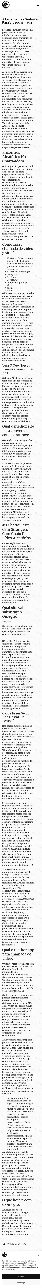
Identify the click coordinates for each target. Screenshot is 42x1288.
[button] (39, 1255)
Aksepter (21, 1277)
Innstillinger (21, 1283)
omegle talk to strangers (13, 1173)
